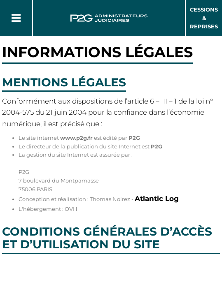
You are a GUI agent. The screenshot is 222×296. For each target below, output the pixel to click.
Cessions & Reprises (204, 18)
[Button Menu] (16, 18)
